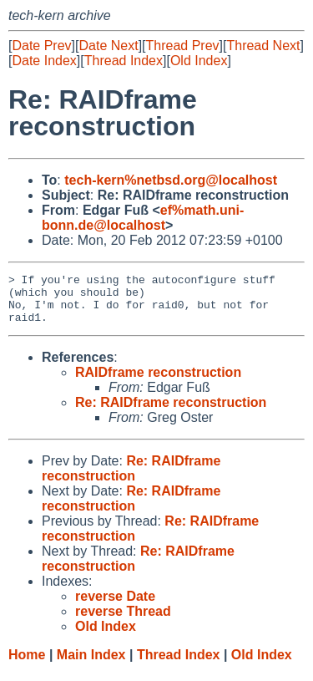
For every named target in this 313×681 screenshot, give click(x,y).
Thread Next (263, 45)
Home (26, 665)
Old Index (198, 60)
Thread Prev (183, 45)
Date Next (108, 45)
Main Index (91, 665)
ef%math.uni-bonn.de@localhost (143, 217)
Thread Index (123, 60)
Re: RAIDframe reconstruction (170, 412)
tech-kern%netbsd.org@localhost (170, 180)
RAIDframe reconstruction (158, 382)
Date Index (44, 60)
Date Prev (41, 45)
